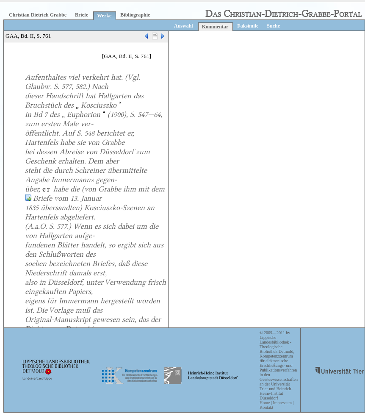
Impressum (282, 402)
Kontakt (266, 407)
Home (265, 402)
